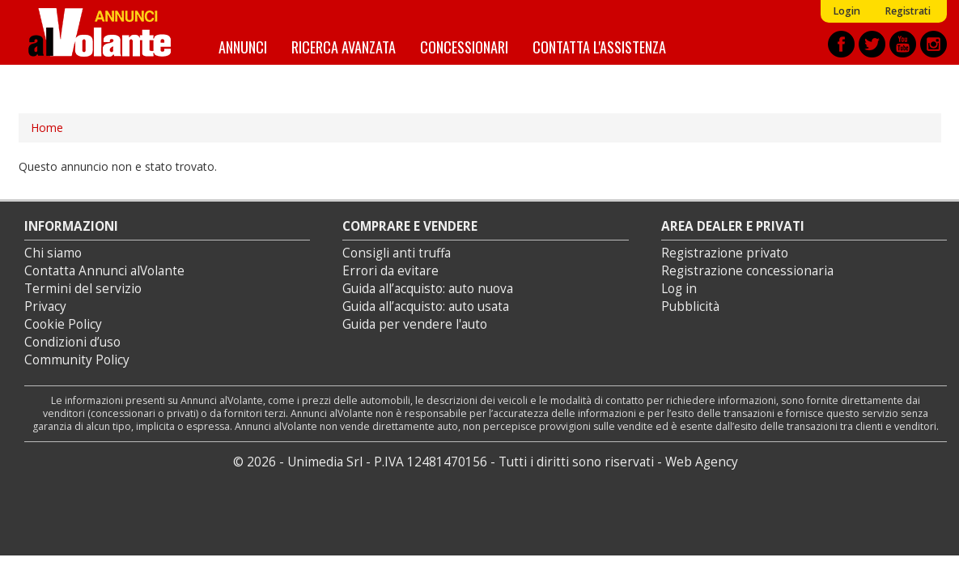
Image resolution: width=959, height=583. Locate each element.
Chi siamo (53, 253)
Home (47, 127)
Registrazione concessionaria (747, 270)
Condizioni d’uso (72, 342)
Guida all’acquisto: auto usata (425, 306)
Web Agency (701, 461)
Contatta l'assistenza (599, 46)
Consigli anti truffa (396, 253)
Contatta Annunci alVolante (104, 270)
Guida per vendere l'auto (414, 324)
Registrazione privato (724, 253)
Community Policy (76, 359)
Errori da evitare (390, 270)
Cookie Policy (63, 324)
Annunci (243, 46)
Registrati (908, 11)
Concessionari (464, 46)
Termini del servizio (83, 288)
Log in (679, 288)
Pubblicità (690, 306)
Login (846, 11)
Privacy (45, 306)
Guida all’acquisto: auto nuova (427, 288)
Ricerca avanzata (343, 46)
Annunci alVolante (99, 32)
